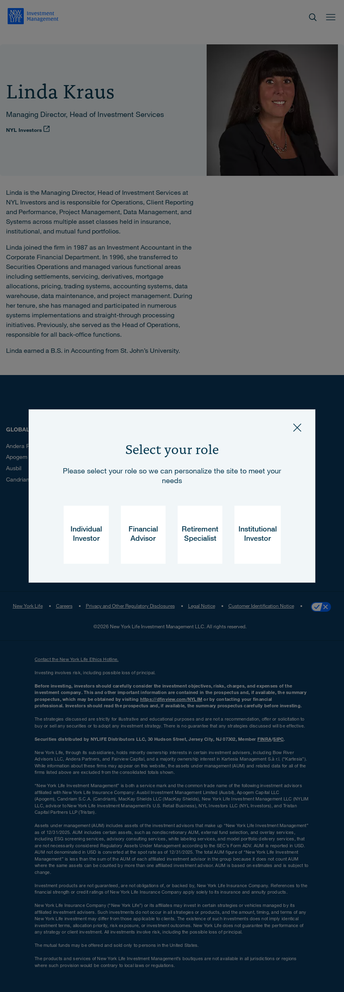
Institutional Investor (257, 534)
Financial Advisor (143, 534)
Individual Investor (86, 534)
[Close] (297, 427)
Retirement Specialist (200, 534)
